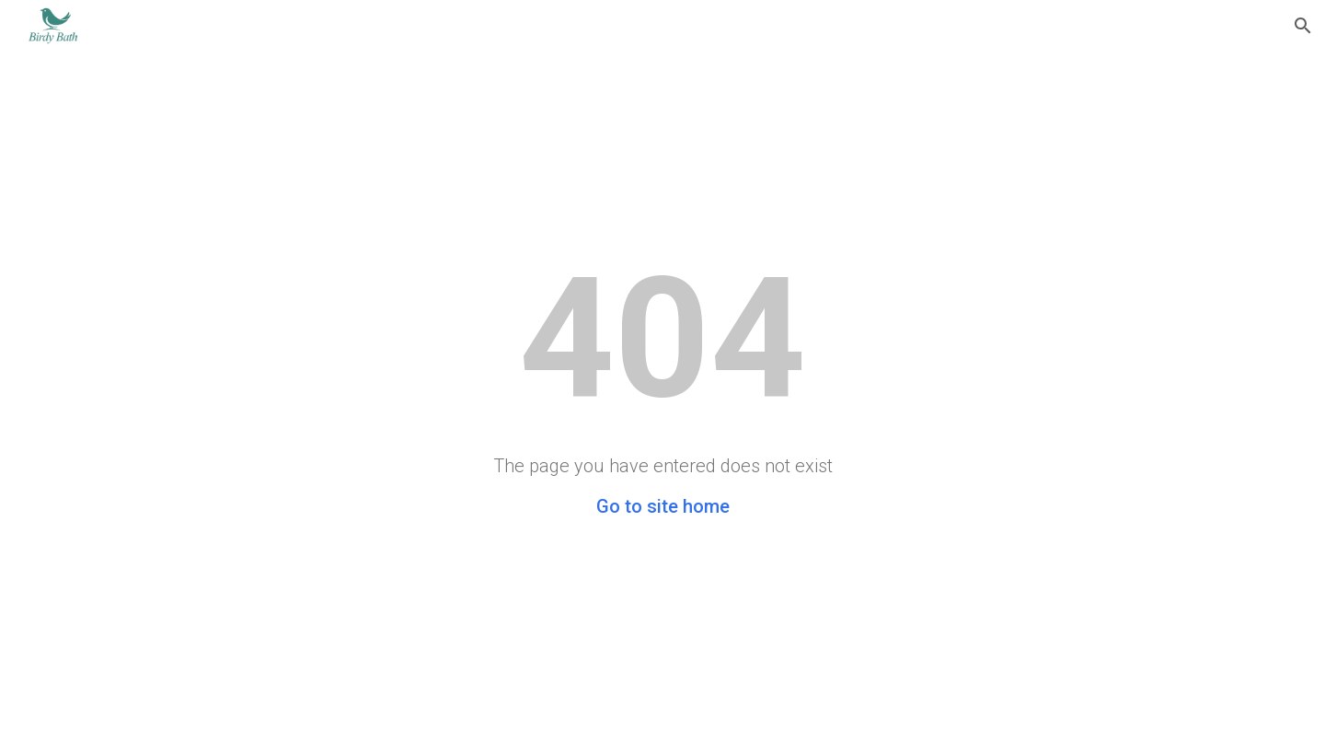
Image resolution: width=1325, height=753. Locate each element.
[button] (1303, 26)
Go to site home (663, 506)
